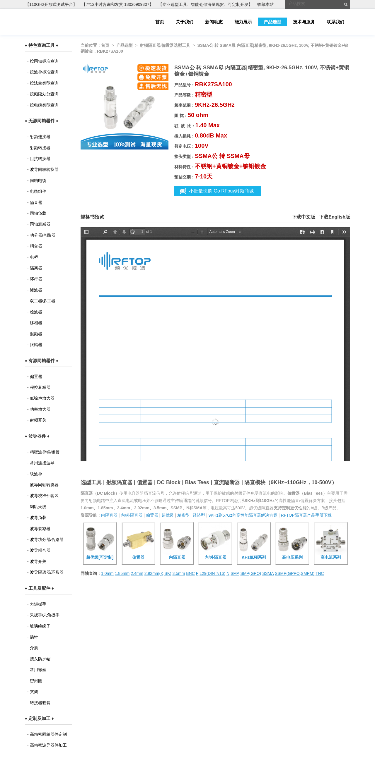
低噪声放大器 (42, 398)
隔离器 (36, 268)
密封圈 (36, 680)
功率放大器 (40, 409)
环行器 (36, 279)
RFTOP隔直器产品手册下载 (306, 515)
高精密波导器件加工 (48, 745)
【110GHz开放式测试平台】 (51, 4)
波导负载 (38, 517)
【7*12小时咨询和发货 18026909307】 (117, 4)
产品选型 (272, 21)
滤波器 (36, 290)
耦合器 (36, 246)
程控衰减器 (40, 387)
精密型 (183, 515)
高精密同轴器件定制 (48, 734)
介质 (34, 647)
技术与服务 (304, 21)
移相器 (36, 322)
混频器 (36, 333)
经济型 (199, 515)
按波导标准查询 (44, 72)
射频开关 (38, 420)
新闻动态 (214, 21)
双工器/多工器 (43, 300)
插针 (34, 637)
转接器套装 (40, 702)
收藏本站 (265, 4)
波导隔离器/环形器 (47, 572)
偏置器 (36, 376)
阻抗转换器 (40, 158)
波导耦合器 (40, 550)
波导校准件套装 (44, 495)
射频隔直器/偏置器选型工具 (165, 45)
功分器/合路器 (43, 235)
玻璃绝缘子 (40, 626)
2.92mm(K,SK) (157, 573)
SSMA (268, 573)
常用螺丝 (38, 669)
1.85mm (122, 573)
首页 (159, 21)
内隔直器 (109, 515)
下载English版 (334, 216)
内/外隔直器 (131, 515)
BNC (190, 573)
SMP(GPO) (250, 573)
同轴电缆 (38, 180)
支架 (34, 691)
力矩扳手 (38, 604)
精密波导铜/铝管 (45, 452)
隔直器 (36, 202)
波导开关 (38, 561)
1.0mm (107, 573)
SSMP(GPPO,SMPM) (294, 573)
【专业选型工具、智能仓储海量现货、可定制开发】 (205, 4)
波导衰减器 (40, 528)
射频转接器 (40, 147)
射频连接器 (40, 136)
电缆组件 (38, 191)
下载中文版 (303, 216)
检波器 (36, 312)
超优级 (167, 515)
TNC (320, 573)
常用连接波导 (42, 462)
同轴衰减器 (40, 224)
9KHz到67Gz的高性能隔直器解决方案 (242, 515)
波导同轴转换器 (44, 169)
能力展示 (243, 21)
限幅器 (36, 344)
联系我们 (335, 21)
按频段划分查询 (44, 94)
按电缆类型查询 (44, 105)
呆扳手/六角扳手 (45, 615)
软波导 (36, 474)
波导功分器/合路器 (47, 539)
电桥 (34, 257)
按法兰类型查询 (44, 83)
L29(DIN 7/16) (212, 573)
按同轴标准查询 (44, 61)
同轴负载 (38, 213)
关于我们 (184, 21)
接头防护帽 (40, 658)
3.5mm (179, 573)
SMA (235, 573)
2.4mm (137, 573)
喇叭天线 (38, 506)
